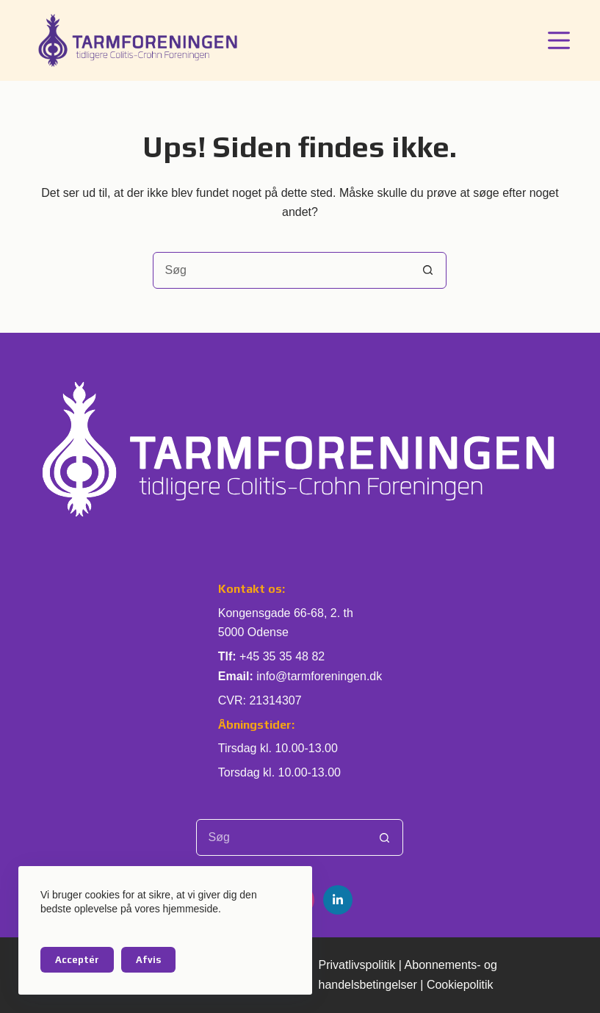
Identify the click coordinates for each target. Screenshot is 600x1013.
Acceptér (77, 959)
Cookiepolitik (460, 984)
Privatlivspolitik (356, 965)
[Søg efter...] (281, 270)
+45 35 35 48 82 (282, 656)
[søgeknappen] (427, 270)
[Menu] (559, 40)
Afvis (148, 959)
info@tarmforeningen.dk (319, 676)
